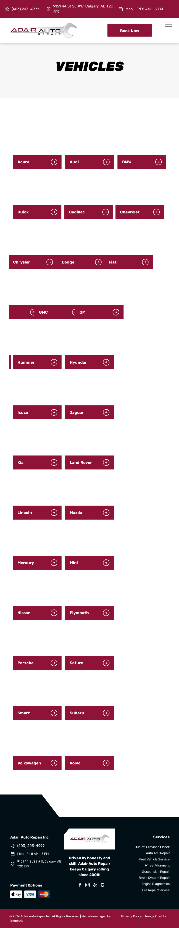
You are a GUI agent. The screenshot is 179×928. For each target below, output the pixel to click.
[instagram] (87, 886)
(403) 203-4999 (25, 9)
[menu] (169, 25)
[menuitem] (129, 916)
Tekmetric (16, 920)
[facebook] (80, 886)
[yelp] (95, 886)
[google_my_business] (102, 886)
